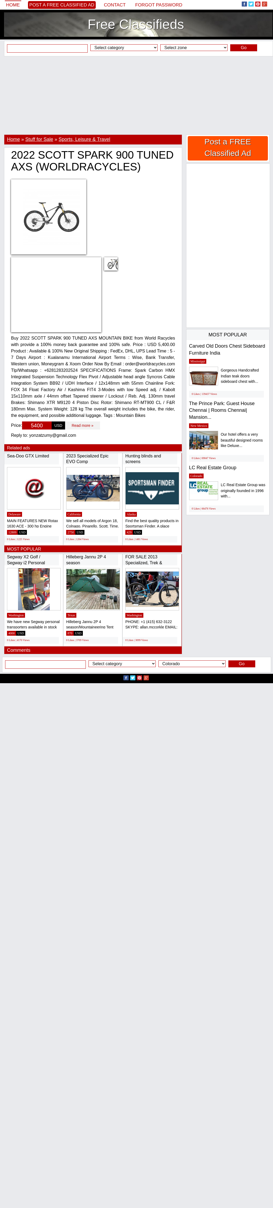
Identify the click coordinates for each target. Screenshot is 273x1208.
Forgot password (158, 5)
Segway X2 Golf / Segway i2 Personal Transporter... (26, 563)
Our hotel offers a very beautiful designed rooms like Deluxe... (242, 440)
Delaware (14, 514)
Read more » (82, 425)
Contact (115, 5)
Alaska (131, 514)
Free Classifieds (136, 24)
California (74, 514)
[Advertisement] (136, 95)
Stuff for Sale (39, 139)
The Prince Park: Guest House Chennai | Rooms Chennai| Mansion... (222, 410)
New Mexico (198, 426)
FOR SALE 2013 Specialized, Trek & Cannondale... (143, 563)
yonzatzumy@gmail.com (52, 435)
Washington (16, 615)
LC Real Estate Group (212, 467)
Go (243, 47)
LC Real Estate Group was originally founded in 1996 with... (243, 491)
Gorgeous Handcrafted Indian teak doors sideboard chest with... (240, 376)
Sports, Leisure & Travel (84, 139)
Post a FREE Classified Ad (61, 5)
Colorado (196, 476)
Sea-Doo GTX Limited (28, 456)
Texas (71, 615)
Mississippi (197, 361)
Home (13, 5)
